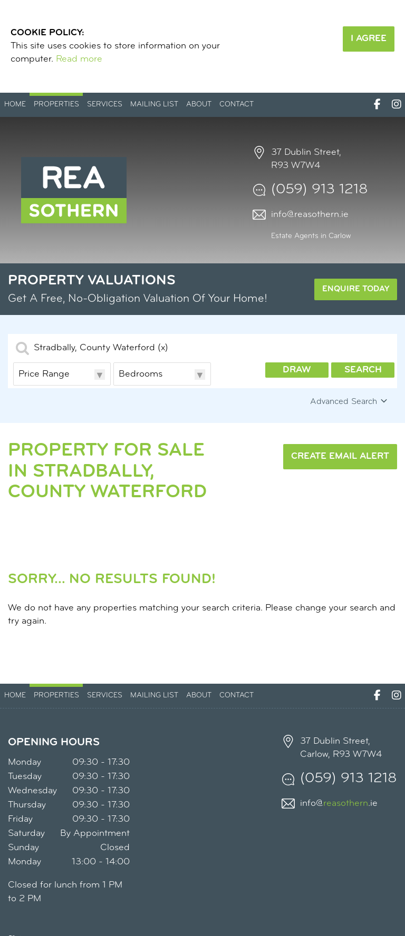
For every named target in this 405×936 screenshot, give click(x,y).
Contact (236, 105)
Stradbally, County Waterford (101, 348)
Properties (56, 105)
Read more (79, 59)
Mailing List (154, 105)
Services (104, 105)
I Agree (369, 39)
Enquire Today (355, 289)
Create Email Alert (340, 456)
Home (15, 105)
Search (363, 370)
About (198, 105)
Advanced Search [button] (349, 401)
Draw (297, 370)
